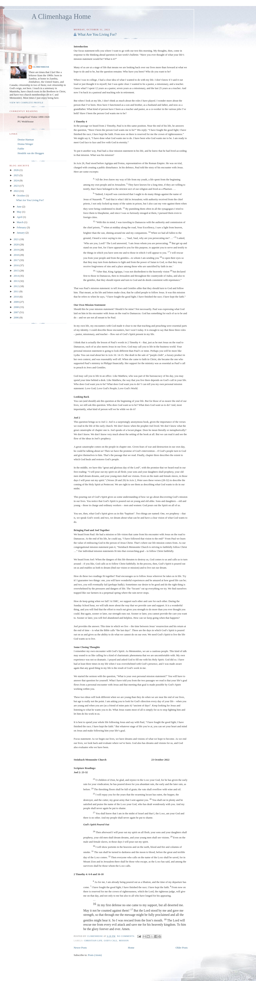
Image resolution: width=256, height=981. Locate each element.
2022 (16, 190)
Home (131, 947)
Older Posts (182, 947)
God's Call (111, 940)
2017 (16, 260)
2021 (16, 239)
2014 (16, 275)
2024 (16, 180)
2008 (16, 307)
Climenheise (41, 67)
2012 (16, 286)
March (20, 222)
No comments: (126, 936)
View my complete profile (26, 103)
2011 (16, 291)
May (19, 211)
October (21, 195)
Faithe (21, 148)
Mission (124, 940)
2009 (16, 301)
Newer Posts (80, 947)
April (20, 216)
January (21, 232)
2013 (16, 280)
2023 (16, 185)
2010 (16, 296)
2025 (16, 175)
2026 (16, 170)
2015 (16, 270)
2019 (16, 249)
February (22, 227)
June (19, 206)
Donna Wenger (25, 143)
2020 (16, 244)
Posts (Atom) (95, 955)
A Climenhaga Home (61, 16)
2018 (16, 254)
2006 (16, 317)
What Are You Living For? (97, 34)
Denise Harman (26, 139)
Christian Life (93, 940)
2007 (16, 312)
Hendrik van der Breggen (31, 153)
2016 (16, 265)
